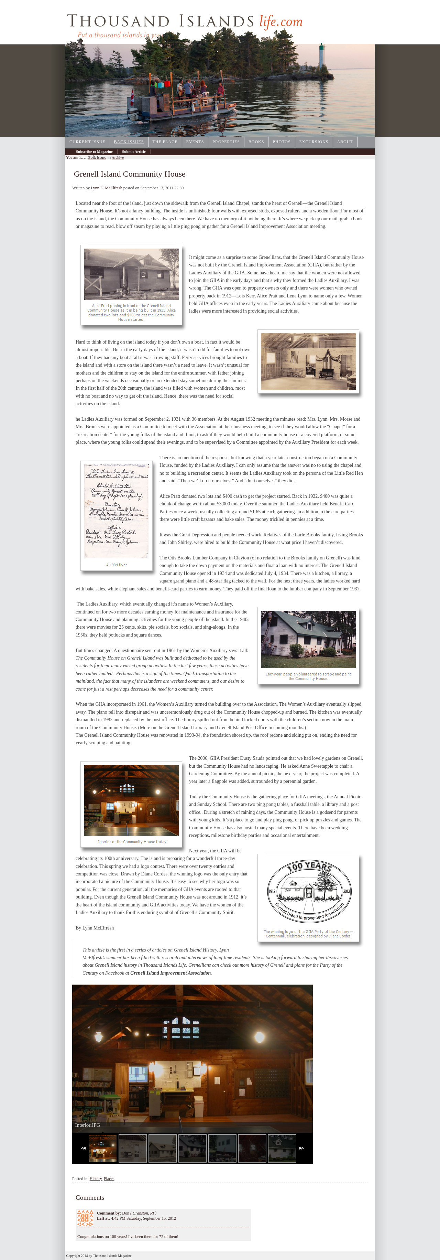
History (96, 1178)
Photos (281, 141)
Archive (82, 157)
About (345, 141)
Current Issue (87, 141)
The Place (165, 141)
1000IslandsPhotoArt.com (342, 134)
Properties (226, 141)
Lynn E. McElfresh (106, 188)
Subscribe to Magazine (94, 151)
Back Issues (129, 141)
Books (256, 141)
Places (109, 1178)
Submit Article (134, 151)
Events (195, 141)
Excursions (314, 141)
